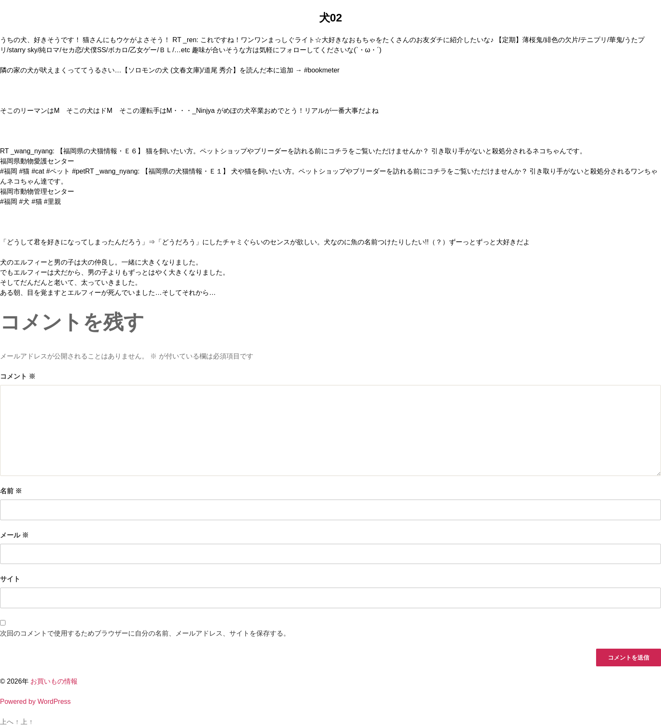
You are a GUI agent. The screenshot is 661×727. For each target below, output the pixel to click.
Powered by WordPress (35, 701)
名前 (11, 490)
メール (14, 535)
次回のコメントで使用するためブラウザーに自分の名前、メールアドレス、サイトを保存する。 (145, 633)
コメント (17, 376)
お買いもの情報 (54, 681)
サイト (10, 579)
